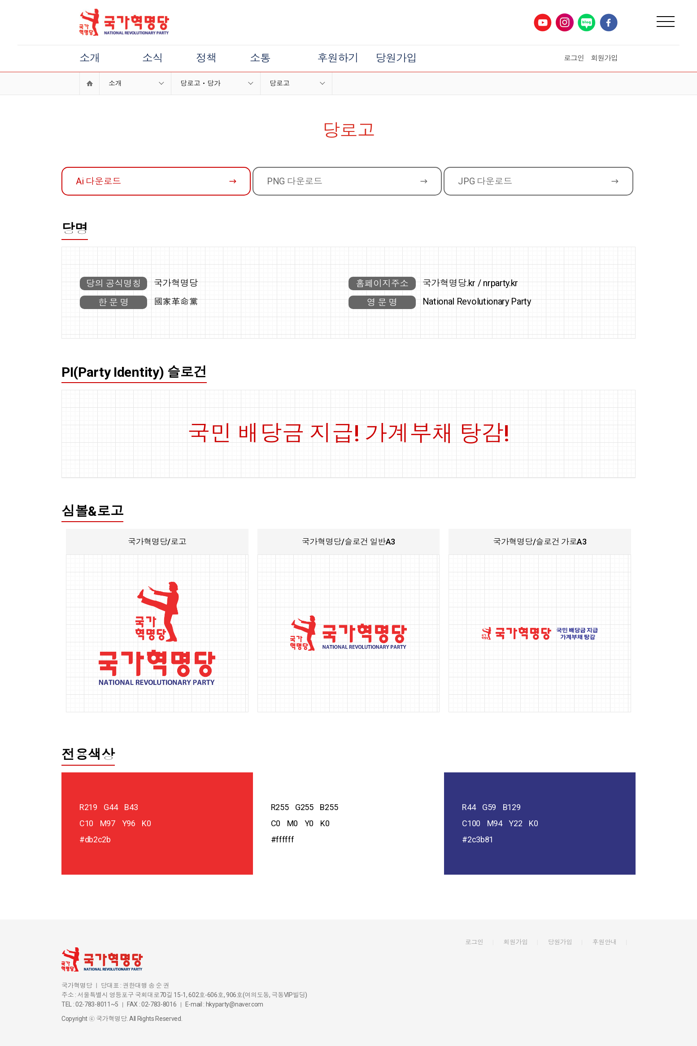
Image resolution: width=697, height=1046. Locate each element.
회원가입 (604, 58)
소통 (260, 58)
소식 (152, 58)
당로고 (280, 83)
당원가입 (396, 58)
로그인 (574, 58)
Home (89, 83)
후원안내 (604, 942)
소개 (89, 58)
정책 (206, 58)
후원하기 (337, 58)
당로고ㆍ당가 (200, 83)
